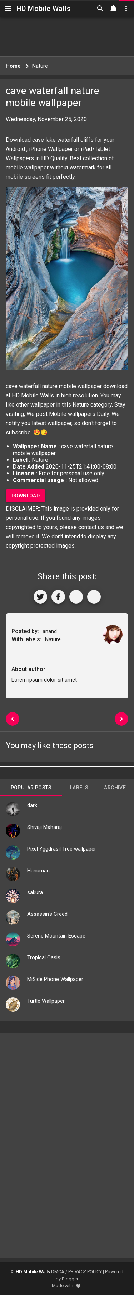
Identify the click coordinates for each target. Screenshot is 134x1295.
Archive (115, 787)
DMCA (57, 1271)
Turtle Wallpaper (46, 1001)
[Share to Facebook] (58, 597)
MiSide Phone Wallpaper (55, 979)
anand (50, 631)
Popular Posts (31, 787)
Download (25, 495)
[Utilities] (126, 8)
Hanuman (38, 870)
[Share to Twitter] (40, 597)
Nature (81, 404)
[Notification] (113, 8)
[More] (94, 597)
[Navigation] (7, 8)
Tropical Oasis (43, 957)
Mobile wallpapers (72, 414)
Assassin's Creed (47, 914)
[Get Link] (76, 597)
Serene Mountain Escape (56, 936)
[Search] (100, 8)
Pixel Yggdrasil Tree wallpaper (61, 849)
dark (32, 805)
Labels (79, 787)
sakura (35, 892)
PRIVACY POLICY (85, 1271)
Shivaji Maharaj (44, 827)
